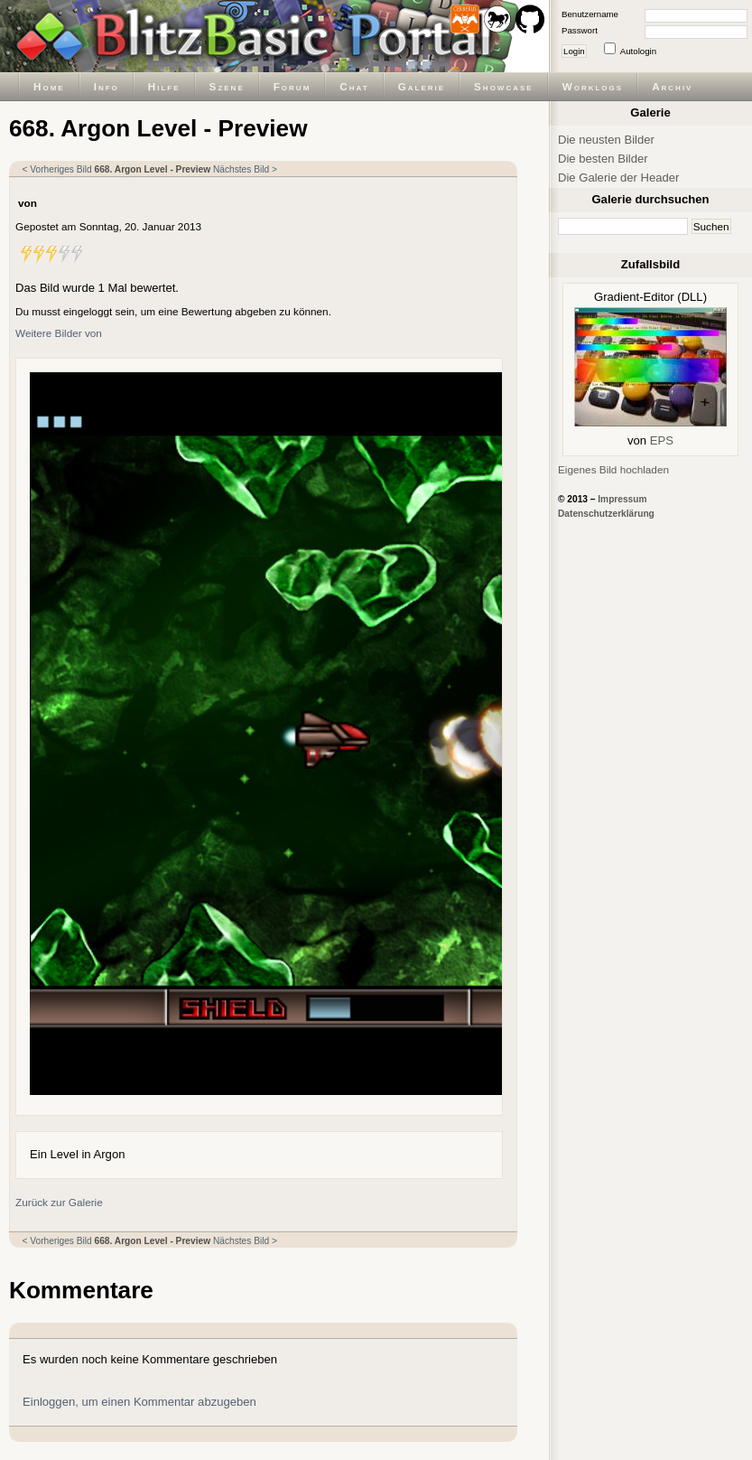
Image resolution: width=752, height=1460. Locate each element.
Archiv (672, 86)
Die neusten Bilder (606, 139)
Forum (292, 86)
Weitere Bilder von (58, 333)
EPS (661, 440)
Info (106, 86)
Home (49, 86)
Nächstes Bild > (245, 169)
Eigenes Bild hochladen (613, 469)
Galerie (421, 86)
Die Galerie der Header (618, 177)
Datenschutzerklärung (606, 514)
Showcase (504, 86)
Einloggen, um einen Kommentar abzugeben (139, 1402)
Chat (353, 86)
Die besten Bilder (603, 158)
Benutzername (590, 14)
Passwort (580, 30)
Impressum (622, 499)
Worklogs (592, 86)
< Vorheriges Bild (57, 169)
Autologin (638, 51)
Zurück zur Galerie (59, 1202)
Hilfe (164, 86)
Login (574, 51)
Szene (227, 86)
